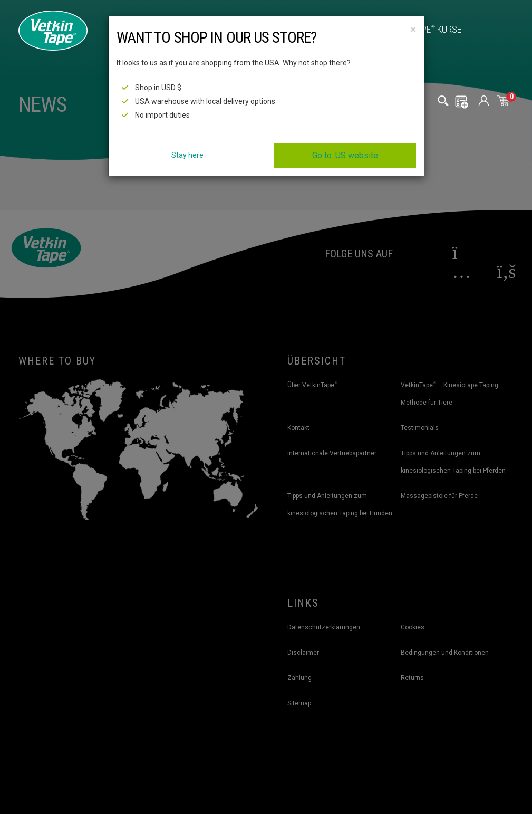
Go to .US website (345, 155)
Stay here (187, 155)
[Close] (413, 29)
